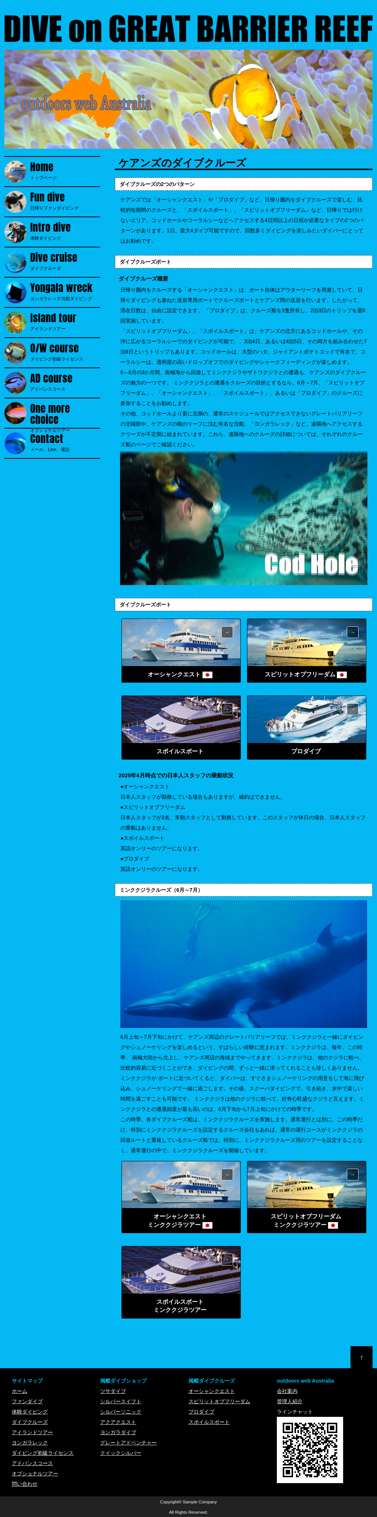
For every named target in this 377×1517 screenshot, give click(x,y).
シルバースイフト (120, 1401)
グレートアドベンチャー (128, 1443)
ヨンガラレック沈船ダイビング (65, 291)
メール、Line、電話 (65, 442)
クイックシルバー (120, 1453)
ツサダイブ (113, 1391)
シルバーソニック (120, 1412)
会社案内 (287, 1391)
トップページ (65, 170)
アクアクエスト (118, 1422)
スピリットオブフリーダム (219, 1401)
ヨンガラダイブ (118, 1432)
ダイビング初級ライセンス (65, 352)
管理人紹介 (290, 1401)
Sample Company (200, 1501)
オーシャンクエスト (211, 1391)
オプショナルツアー (65, 413)
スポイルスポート (209, 1422)
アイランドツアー (65, 321)
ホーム (19, 1391)
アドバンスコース (65, 382)
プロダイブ (201, 1412)
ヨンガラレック (30, 1443)
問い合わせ (25, 1484)
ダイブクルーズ (65, 261)
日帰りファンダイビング (65, 201)
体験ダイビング (65, 231)
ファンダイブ (27, 1401)
